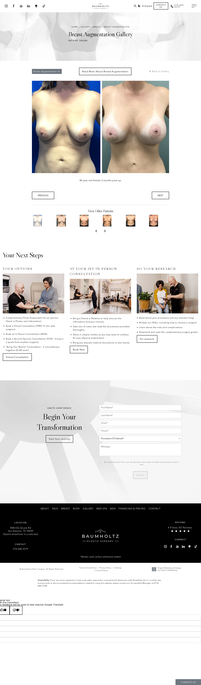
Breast (96, 29)
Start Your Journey (64, 456)
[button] (193, 7)
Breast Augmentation (118, 29)
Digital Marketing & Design (167, 576)
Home (72, 29)
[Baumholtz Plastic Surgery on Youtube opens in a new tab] (21, 7)
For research (147, 344)
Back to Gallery (159, 74)
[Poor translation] (16, 617)
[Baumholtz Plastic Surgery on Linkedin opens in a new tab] (29, 7)
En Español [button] (147, 7)
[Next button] (105, 236)
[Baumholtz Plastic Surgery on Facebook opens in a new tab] (13, 7)
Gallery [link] (88, 514)
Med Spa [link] (101, 514)
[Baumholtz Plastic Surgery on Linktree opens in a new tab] (36, 7)
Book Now (79, 355)
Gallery (84, 29)
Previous (43, 198)
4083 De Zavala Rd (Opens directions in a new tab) (20, 537)
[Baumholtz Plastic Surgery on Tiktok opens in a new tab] (43, 7)
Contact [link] (154, 514)
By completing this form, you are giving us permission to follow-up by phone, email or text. (146, 469)
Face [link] (55, 514)
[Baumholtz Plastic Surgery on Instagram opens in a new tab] (6, 7)
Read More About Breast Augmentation (105, 74)
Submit (145, 481)
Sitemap (118, 575)
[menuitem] (6, 7)
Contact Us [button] (188, 682)
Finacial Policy (101, 578)
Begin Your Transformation (64, 433)
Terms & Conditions (88, 575)
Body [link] (76, 514)
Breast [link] (65, 514)
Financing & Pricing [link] (132, 514)
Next (160, 198)
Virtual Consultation (17, 362)
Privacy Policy (105, 575)
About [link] (45, 514)
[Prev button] (96, 236)
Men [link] (113, 514)
